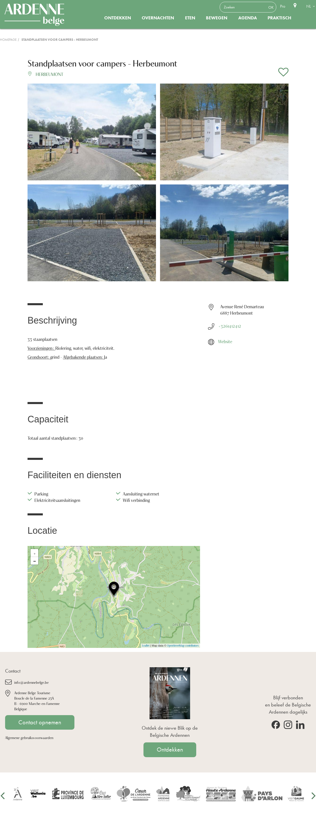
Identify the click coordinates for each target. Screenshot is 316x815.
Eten (190, 18)
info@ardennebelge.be (31, 682)
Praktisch (279, 18)
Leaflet (145, 645)
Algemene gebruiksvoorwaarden (29, 737)
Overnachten (158, 18)
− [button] (34, 561)
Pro (282, 6)
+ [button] (34, 553)
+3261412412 (229, 326)
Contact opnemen (39, 722)
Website (225, 341)
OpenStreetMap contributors (183, 645)
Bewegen (216, 18)
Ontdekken (117, 18)
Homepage (8, 40)
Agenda (247, 18)
